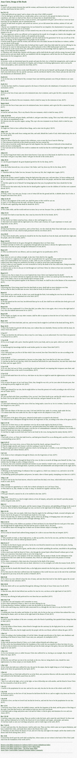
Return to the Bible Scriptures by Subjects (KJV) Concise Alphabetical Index (25, 745)
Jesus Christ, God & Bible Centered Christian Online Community (22, 750)
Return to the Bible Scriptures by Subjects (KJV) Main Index (20, 746)
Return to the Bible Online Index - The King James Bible (19, 748)
